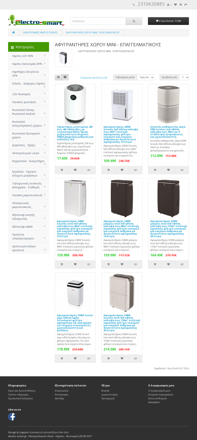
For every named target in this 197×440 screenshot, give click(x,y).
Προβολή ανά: (169, 77)
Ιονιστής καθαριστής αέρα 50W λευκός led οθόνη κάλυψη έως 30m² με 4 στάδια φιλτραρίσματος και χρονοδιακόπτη (167, 132)
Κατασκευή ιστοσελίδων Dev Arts (49, 432)
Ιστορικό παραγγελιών (160, 394)
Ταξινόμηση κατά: (125, 77)
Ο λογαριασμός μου (159, 390)
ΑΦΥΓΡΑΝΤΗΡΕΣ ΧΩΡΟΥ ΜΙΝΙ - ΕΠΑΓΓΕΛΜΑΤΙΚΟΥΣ (93, 32)
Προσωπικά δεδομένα (20, 398)
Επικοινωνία (61, 390)
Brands (105, 390)
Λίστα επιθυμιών (157, 398)
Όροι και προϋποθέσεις (21, 390)
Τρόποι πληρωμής (18, 394)
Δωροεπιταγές (109, 394)
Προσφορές (108, 398)
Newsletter (154, 402)
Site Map (59, 398)
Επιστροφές (61, 394)
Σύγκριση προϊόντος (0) (94, 77)
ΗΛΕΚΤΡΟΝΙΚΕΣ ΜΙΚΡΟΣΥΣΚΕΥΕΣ (40, 32)
